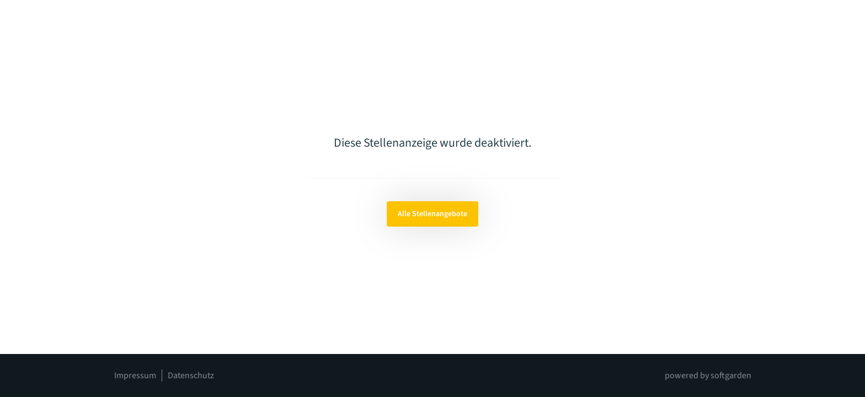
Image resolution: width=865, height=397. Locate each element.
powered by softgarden (708, 375)
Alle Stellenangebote (432, 213)
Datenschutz (191, 375)
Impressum (135, 375)
